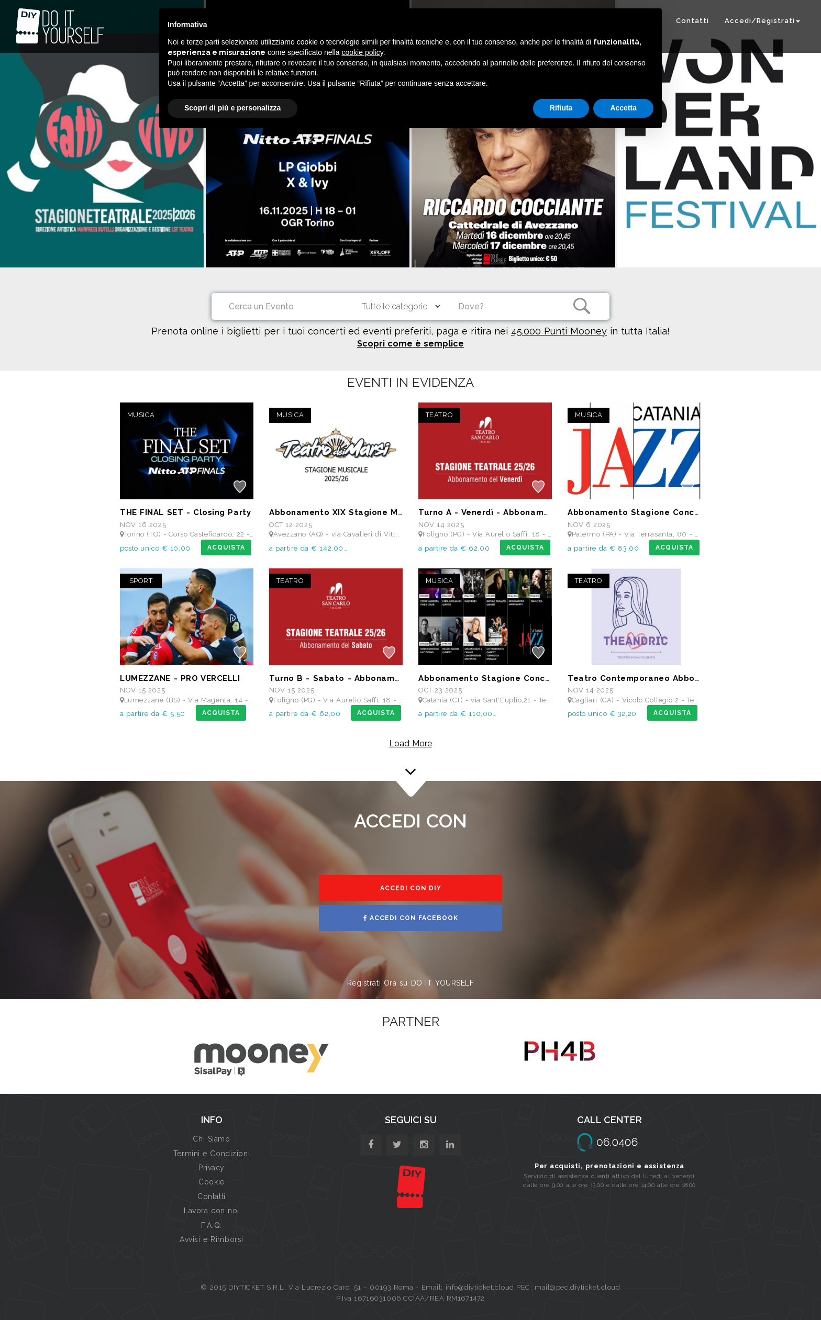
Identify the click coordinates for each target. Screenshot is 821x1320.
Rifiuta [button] (561, 108)
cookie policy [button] (362, 52)
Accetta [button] (623, 108)
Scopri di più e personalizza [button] (232, 108)
